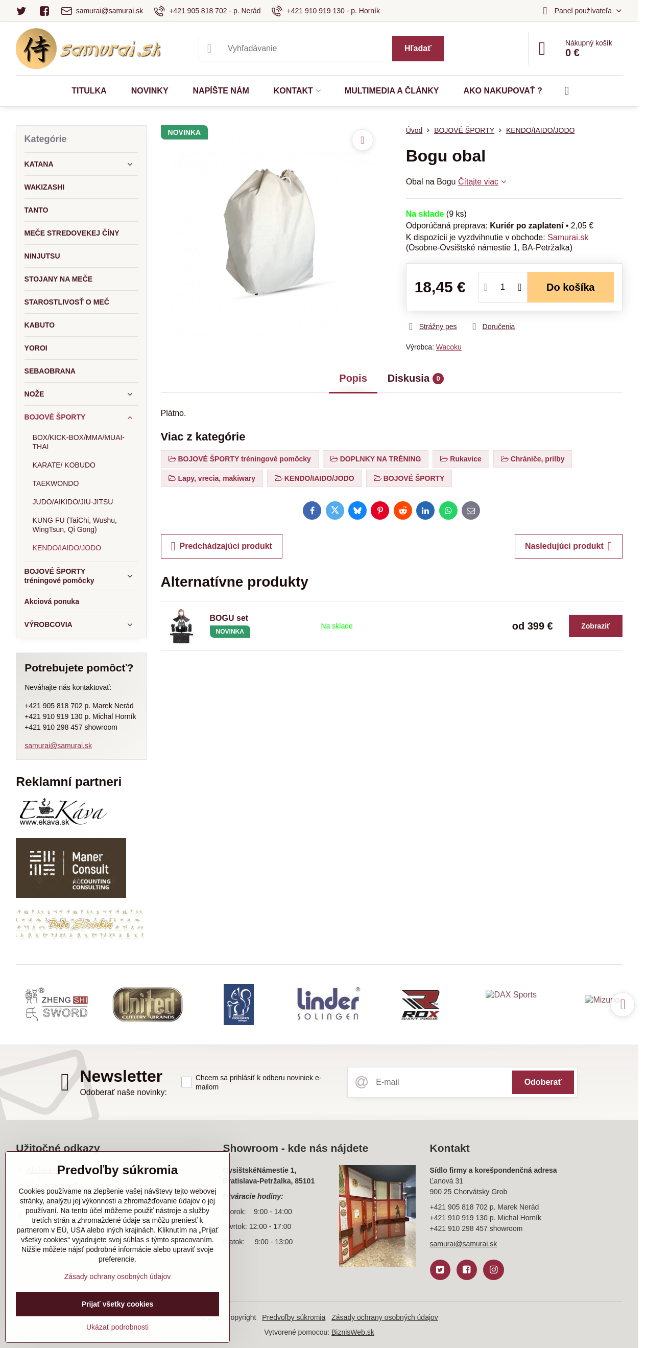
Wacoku (449, 347)
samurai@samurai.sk (58, 745)
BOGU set (229, 618)
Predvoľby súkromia (293, 1317)
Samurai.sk (567, 237)
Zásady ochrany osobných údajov (384, 1317)
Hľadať (418, 48)
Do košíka (570, 287)
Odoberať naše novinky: (123, 1092)
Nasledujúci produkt (568, 546)
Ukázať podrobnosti (117, 1327)
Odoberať (543, 1082)
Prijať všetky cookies (118, 1304)
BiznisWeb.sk (352, 1332)
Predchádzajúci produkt (221, 546)
